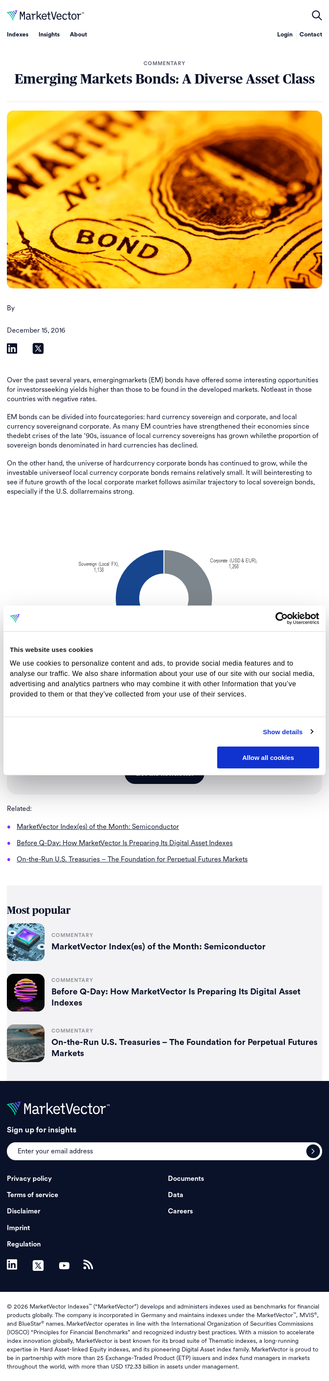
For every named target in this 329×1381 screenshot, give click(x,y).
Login (285, 35)
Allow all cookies (268, 757)
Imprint (18, 1228)
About (78, 35)
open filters (317, 15)
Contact (310, 35)
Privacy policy (29, 1178)
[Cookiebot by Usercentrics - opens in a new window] (281, 618)
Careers (180, 1211)
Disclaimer (23, 1211)
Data (175, 1195)
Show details (283, 731)
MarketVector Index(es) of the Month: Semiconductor (158, 947)
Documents (186, 1178)
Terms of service (32, 1195)
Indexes (17, 35)
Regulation (24, 1244)
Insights (49, 35)
